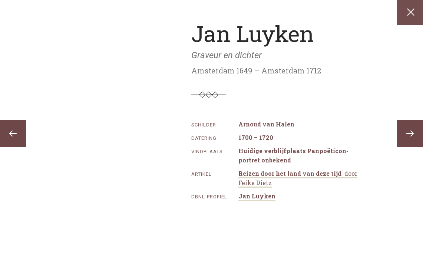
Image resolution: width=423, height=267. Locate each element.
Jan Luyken (256, 196)
